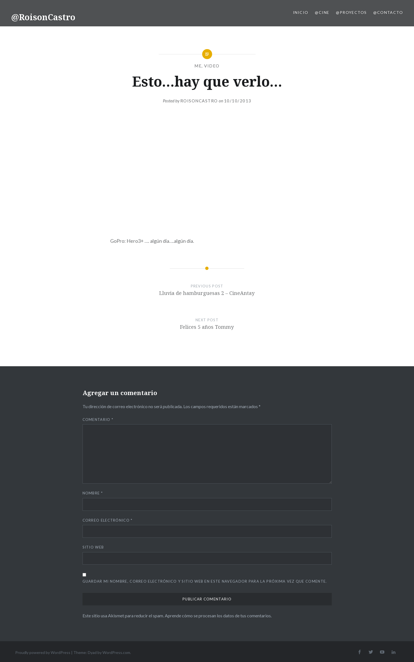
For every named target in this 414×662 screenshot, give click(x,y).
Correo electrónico (108, 520)
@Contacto (388, 12)
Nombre (93, 493)
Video (212, 65)
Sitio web (93, 547)
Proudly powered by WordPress (42, 652)
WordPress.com (116, 652)
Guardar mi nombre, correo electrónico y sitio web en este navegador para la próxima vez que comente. (205, 581)
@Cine (322, 12)
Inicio (300, 12)
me (198, 65)
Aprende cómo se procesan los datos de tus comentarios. (218, 615)
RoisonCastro (199, 100)
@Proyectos (351, 12)
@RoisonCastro (43, 17)
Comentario (98, 419)
